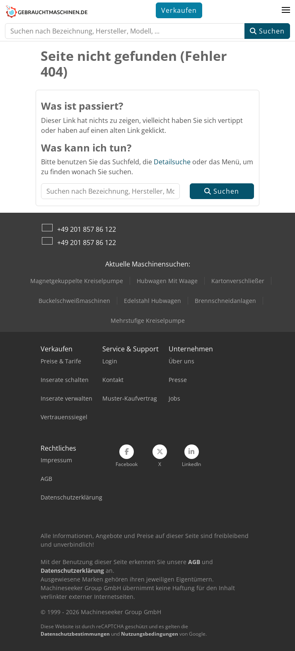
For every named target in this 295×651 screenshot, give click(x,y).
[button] (286, 10)
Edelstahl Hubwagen (152, 301)
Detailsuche (172, 161)
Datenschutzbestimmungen (75, 633)
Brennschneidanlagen (225, 301)
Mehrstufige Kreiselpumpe (148, 320)
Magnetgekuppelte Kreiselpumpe (76, 281)
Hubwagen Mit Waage (167, 281)
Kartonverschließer (237, 281)
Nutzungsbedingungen (149, 633)
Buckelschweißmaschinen (74, 301)
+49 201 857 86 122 (86, 229)
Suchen (267, 31)
